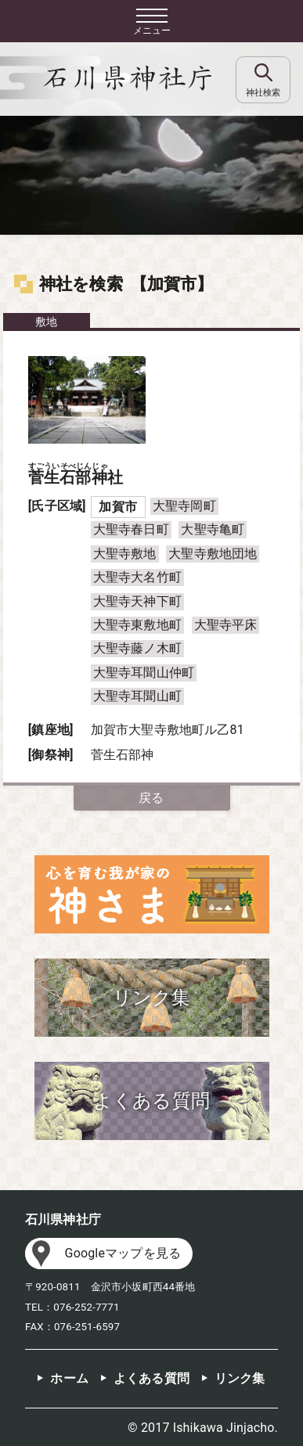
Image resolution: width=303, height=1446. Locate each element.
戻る (151, 797)
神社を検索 (81, 284)
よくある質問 (151, 1378)
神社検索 (263, 93)
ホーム (69, 1378)
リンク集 (240, 1378)
